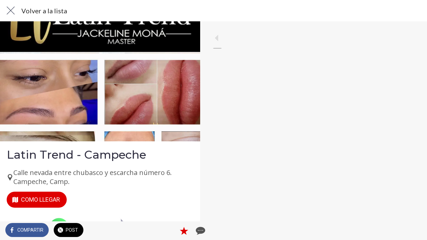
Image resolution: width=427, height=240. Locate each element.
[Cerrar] (11, 11)
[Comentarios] (187, 231)
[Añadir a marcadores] (171, 231)
